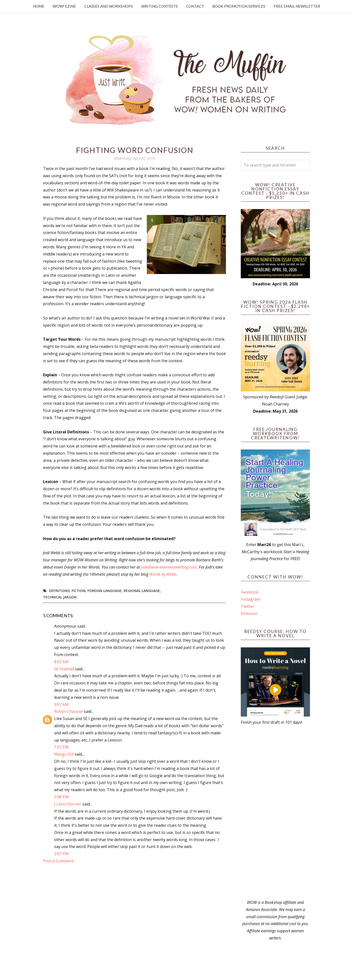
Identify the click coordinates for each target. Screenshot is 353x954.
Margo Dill (64, 754)
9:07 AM (61, 704)
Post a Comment (58, 861)
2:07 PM (61, 853)
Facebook (250, 592)
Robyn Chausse (68, 711)
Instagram (250, 599)
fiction (79, 590)
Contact (195, 6)
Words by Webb (162, 574)
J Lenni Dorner (67, 804)
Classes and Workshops (108, 6)
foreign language (105, 590)
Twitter (247, 606)
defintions (59, 590)
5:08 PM (61, 797)
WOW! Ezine (64, 6)
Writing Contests (159, 6)
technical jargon (60, 597)
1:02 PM (61, 747)
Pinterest (249, 613)
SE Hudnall (64, 669)
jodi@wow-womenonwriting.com (169, 567)
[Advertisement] (275, 812)
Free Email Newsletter (297, 6)
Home (38, 6)
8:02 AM (61, 661)
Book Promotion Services (238, 6)
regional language (142, 590)
